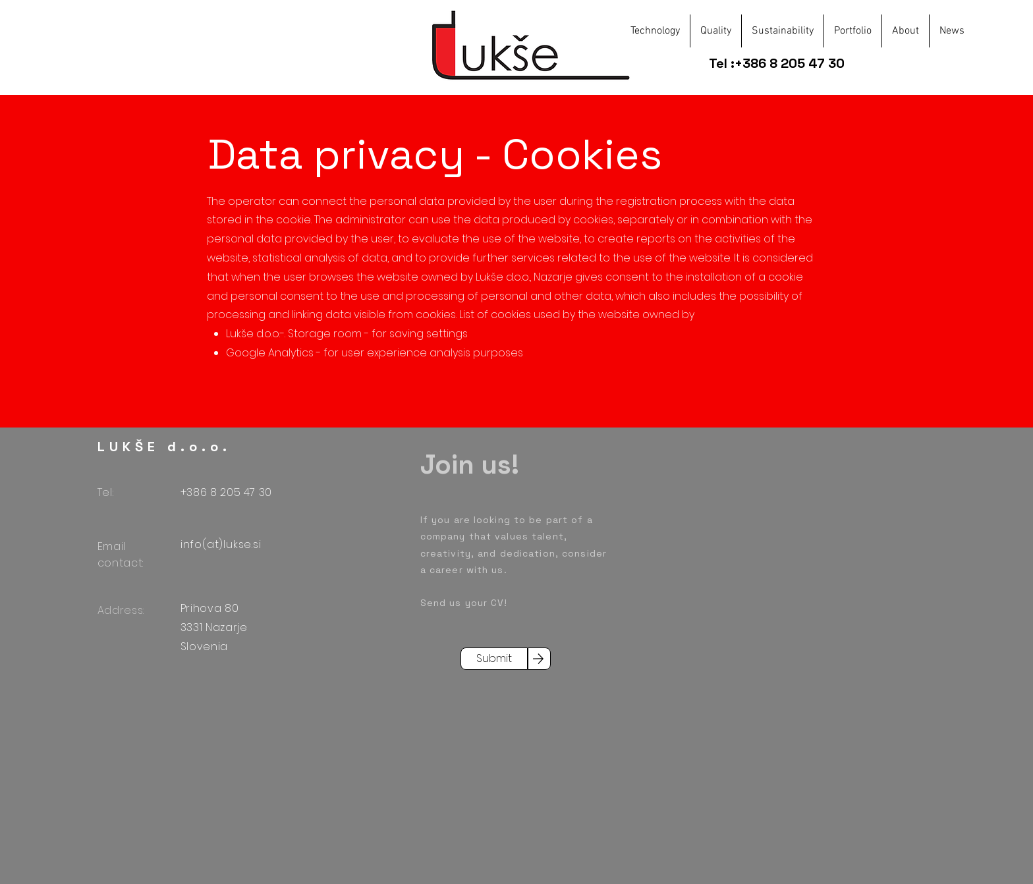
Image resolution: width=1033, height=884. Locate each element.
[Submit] (494, 659)
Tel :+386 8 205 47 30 (778, 63)
